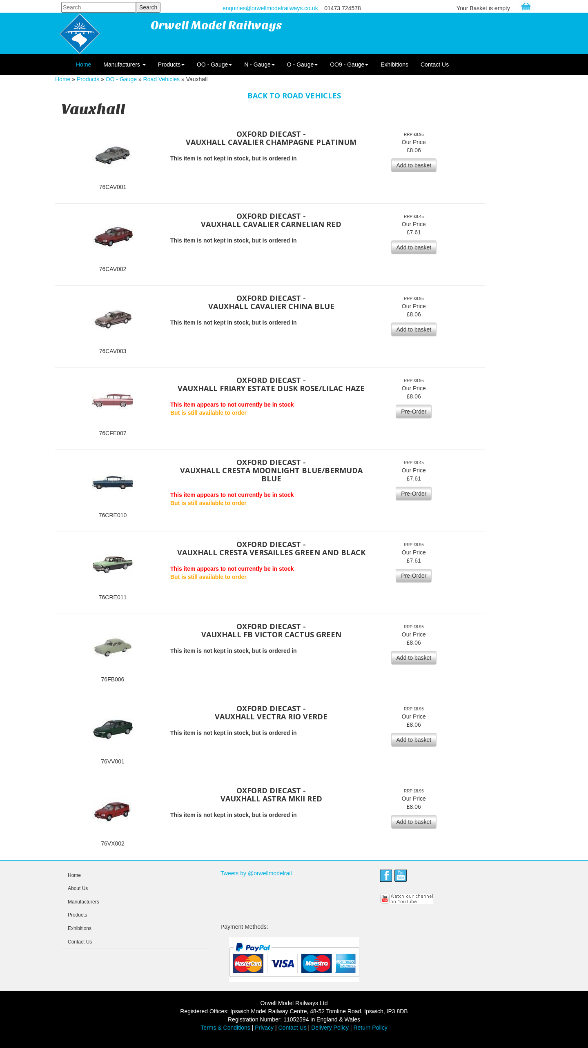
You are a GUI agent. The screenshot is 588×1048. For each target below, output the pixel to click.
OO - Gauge (214, 64)
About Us (78, 888)
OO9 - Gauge (349, 64)
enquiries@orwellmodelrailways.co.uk (270, 8)
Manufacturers (124, 64)
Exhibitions (394, 64)
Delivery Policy (330, 1027)
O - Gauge (302, 64)
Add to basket (414, 165)
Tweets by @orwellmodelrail (256, 873)
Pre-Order (413, 411)
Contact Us (435, 64)
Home (83, 64)
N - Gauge (259, 64)
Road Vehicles (161, 79)
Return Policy (370, 1027)
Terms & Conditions (225, 1027)
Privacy (264, 1027)
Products (171, 64)
